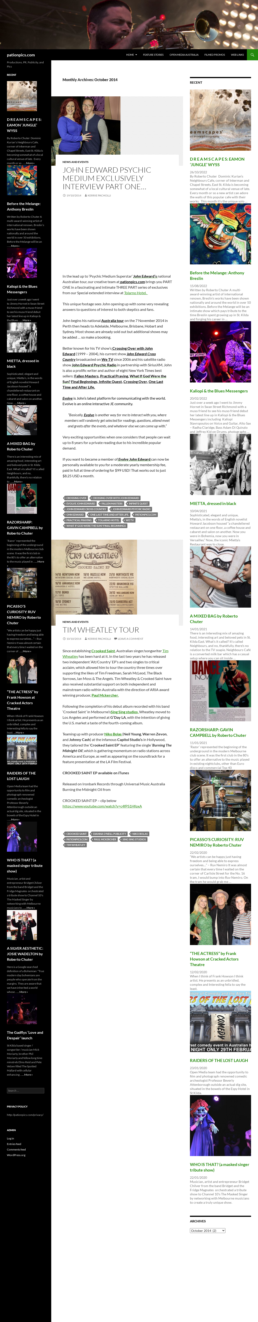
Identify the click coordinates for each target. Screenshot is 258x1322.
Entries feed (14, 1144)
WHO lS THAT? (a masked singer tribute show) (25, 865)
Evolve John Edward (80, 503)
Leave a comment (130, 638)
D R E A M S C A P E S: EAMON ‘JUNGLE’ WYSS (24, 125)
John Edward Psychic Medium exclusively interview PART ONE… (107, 178)
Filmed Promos (214, 54)
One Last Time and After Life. (109, 514)
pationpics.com (21, 54)
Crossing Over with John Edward (116, 497)
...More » (29, 163)
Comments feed (16, 1149)
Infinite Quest (110, 381)
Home (130, 54)
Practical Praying (114, 376)
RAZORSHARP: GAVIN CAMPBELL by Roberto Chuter (25, 527)
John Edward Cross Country (86, 509)
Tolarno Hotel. (136, 293)
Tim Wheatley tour (101, 629)
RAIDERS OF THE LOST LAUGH (219, 1060)
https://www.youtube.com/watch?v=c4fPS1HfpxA (102, 806)
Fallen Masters (86, 376)
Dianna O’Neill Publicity (109, 833)
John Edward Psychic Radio (131, 509)
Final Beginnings (84, 381)
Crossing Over (76, 497)
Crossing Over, (135, 381)
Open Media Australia (184, 54)
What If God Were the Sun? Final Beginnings (96, 525)
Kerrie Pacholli (99, 195)
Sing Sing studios (134, 839)
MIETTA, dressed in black (213, 503)
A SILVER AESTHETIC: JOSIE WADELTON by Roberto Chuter (25, 953)
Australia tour (112, 320)
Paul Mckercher (105, 839)
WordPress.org (16, 1155)
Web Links (237, 54)
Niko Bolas (140, 833)
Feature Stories (153, 54)
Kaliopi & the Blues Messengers (219, 390)
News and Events (76, 162)
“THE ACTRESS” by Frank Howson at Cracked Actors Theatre (214, 959)
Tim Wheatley (75, 844)
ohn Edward (75, 514)
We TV (107, 359)
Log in (10, 1138)
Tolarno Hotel (108, 520)
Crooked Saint (76, 833)
